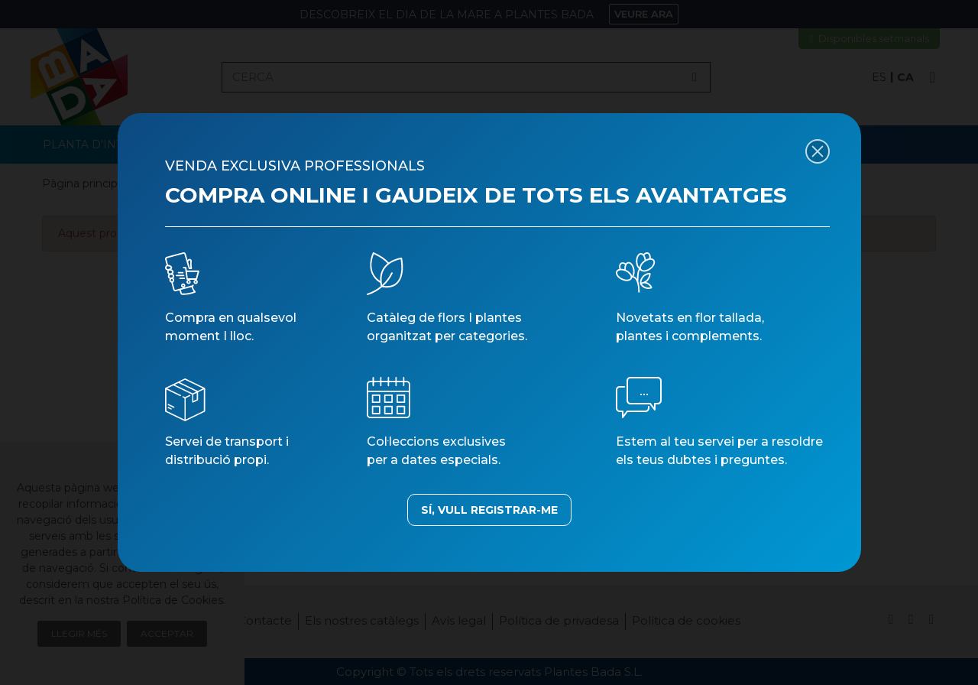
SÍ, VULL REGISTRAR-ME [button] (489, 510)
